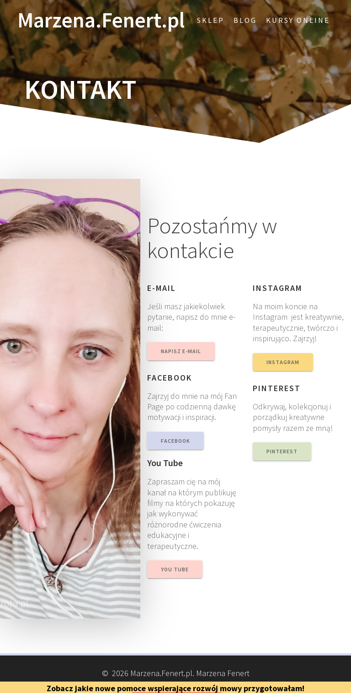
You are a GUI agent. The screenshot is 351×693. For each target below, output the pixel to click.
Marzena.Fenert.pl (101, 20)
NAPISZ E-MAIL (181, 351)
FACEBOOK (175, 440)
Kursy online (298, 20)
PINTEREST (282, 451)
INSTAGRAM (282, 362)
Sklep (210, 20)
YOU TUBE (175, 569)
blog (245, 20)
